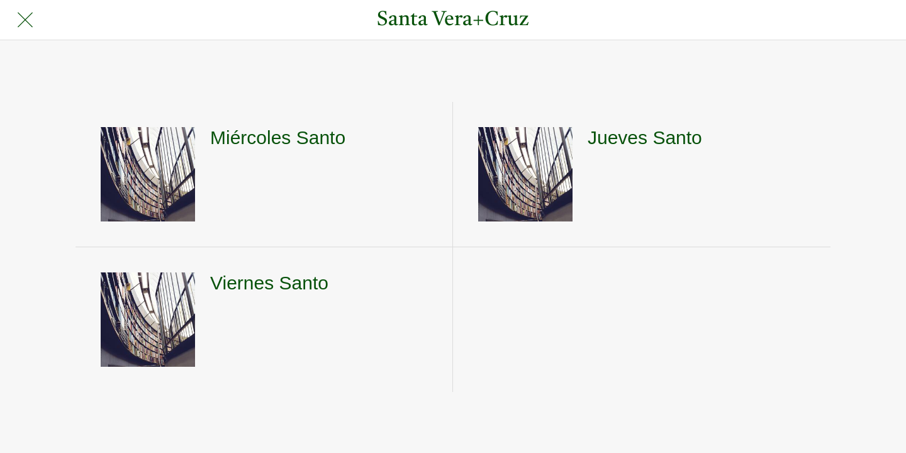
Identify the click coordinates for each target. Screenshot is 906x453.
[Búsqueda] (855, 20)
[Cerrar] (25, 20)
